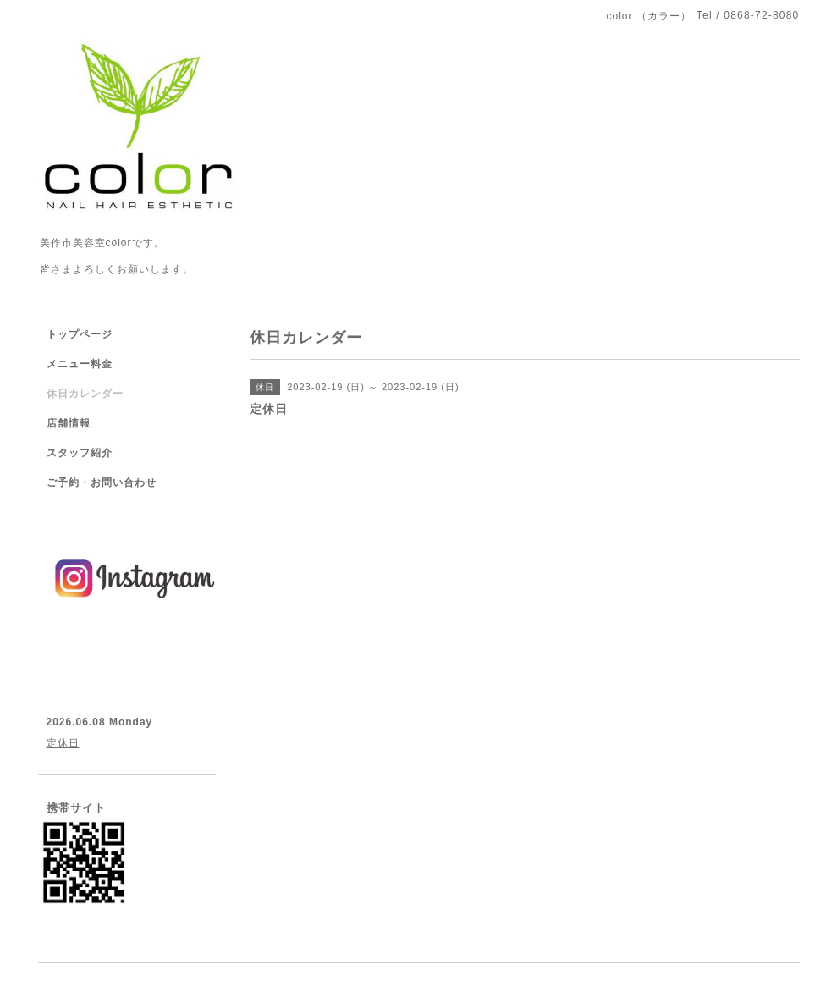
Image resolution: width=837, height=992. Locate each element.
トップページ (80, 334)
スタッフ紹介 (80, 453)
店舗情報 (69, 423)
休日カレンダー (85, 394)
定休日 (63, 743)
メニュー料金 (80, 364)
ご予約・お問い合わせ (102, 482)
